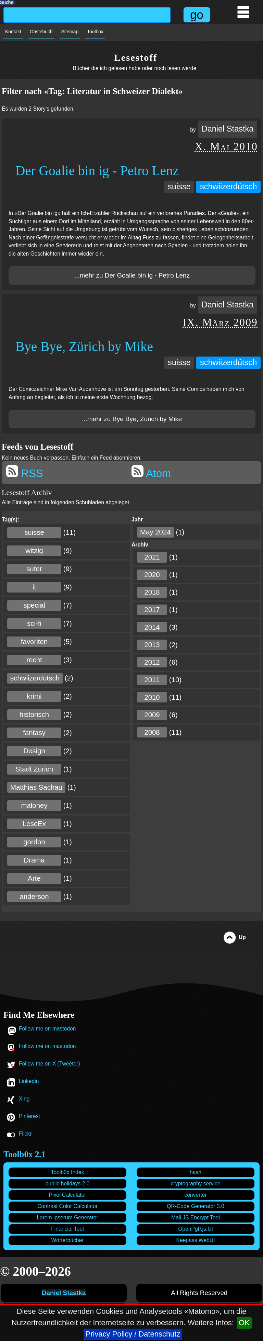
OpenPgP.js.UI (195, 1229)
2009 (152, 715)
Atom (151, 472)
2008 (152, 732)
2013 (152, 645)
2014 (152, 627)
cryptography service (196, 1183)
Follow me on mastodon (47, 1029)
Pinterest (29, 1116)
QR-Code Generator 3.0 (195, 1206)
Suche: (7, 1)
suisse (179, 186)
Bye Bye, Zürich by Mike (84, 346)
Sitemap (70, 31)
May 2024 (155, 532)
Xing (24, 1099)
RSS (24, 472)
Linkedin (29, 1081)
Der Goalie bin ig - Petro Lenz (97, 170)
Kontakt (13, 31)
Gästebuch (41, 31)
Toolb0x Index (67, 1172)
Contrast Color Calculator (67, 1206)
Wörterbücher (67, 1240)
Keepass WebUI (195, 1240)
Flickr (25, 1134)
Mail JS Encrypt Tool (195, 1217)
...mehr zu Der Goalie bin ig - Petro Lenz (132, 275)
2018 (152, 592)
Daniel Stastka (228, 128)
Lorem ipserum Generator (67, 1217)
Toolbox (95, 31)
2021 (152, 557)
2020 (152, 574)
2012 (152, 662)
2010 (152, 697)
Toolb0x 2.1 (24, 1154)
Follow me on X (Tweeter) (49, 1064)
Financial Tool (67, 1229)
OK (244, 1322)
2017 (152, 609)
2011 (152, 680)
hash (195, 1172)
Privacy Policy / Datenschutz (133, 1334)
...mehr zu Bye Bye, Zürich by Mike (132, 418)
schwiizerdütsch (228, 186)
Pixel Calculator (67, 1195)
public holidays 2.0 (67, 1183)
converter (195, 1195)
